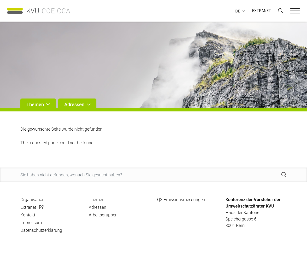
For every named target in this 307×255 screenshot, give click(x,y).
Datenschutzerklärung (41, 230)
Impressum (31, 222)
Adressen (97, 207)
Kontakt (27, 214)
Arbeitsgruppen (103, 214)
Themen (96, 199)
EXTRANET (261, 10)
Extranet (28, 207)
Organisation (32, 199)
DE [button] (237, 11)
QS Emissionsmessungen (181, 199)
